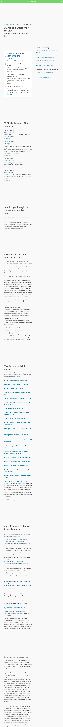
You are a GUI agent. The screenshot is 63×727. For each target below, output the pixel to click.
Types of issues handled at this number (46, 63)
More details (7, 138)
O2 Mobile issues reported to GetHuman (14, 500)
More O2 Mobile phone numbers (44, 55)
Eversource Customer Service (43, 77)
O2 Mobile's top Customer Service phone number (47, 51)
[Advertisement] (18, 109)
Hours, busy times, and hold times (45, 60)
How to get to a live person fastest (45, 57)
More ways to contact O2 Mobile (44, 65)
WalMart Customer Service (43, 75)
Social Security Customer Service (44, 72)
